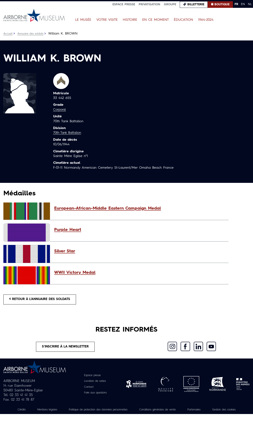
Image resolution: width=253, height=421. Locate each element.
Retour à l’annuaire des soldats (42, 300)
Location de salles (94, 383)
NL (250, 4)
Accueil (8, 33)
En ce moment (155, 20)
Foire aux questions (95, 394)
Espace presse (123, 4)
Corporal (60, 109)
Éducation (183, 20)
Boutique (221, 4)
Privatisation (149, 4)
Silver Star (64, 251)
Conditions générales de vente (181, 411)
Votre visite (107, 20)
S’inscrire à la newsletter (65, 348)
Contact (87, 389)
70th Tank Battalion (68, 133)
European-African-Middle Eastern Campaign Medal (107, 208)
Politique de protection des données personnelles (114, 411)
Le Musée (83, 20)
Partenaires (221, 411)
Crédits (28, 411)
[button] (139, 208)
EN (243, 4)
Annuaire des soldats (33, 33)
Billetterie (195, 4)
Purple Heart (67, 230)
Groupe (170, 4)
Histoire (130, 20)
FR (236, 4)
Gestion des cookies (126, 416)
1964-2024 (205, 20)
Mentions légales (56, 411)
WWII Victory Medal (74, 273)
